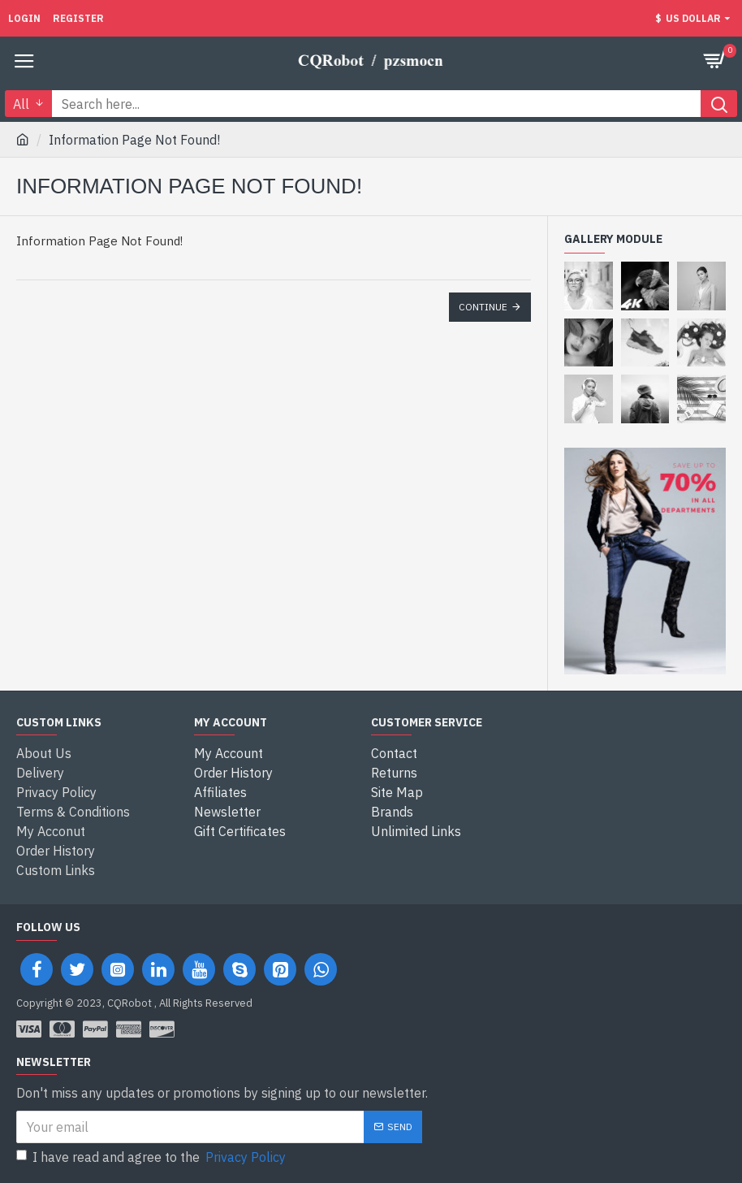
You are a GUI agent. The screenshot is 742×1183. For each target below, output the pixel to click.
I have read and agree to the (152, 1157)
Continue (483, 307)
